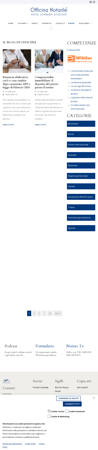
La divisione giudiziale (81, 82)
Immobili (72, 155)
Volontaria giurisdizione (79, 217)
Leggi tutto (8, 125)
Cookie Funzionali (77, 411)
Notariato (72, 165)
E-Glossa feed (73, 50)
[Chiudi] (94, 398)
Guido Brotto (11, 94)
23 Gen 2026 (42, 92)
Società (71, 186)
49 (50, 313)
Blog (72, 23)
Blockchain (73, 123)
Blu (56, 387)
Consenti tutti (72, 404)
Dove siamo (84, 23)
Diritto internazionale (78, 144)
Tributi (71, 207)
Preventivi (46, 23)
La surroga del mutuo (81, 86)
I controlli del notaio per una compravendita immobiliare (82, 75)
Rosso (66, 387)
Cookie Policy (30, 444)
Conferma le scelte (68, 398)
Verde (58, 391)
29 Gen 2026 (10, 92)
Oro (60, 387)
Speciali (71, 228)
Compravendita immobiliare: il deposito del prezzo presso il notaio (46, 82)
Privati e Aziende (40, 387)
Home (10, 23)
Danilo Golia (43, 94)
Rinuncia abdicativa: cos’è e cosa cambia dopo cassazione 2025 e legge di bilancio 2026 (16, 82)
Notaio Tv (75, 346)
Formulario (44, 346)
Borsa (71, 134)
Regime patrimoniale (78, 176)
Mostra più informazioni (12, 444)
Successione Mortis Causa (80, 196)
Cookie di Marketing (60, 416)
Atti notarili (82, 387)
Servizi (35, 23)
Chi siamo (22, 23)
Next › (58, 313)
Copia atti (60, 23)
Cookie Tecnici (57, 411)
